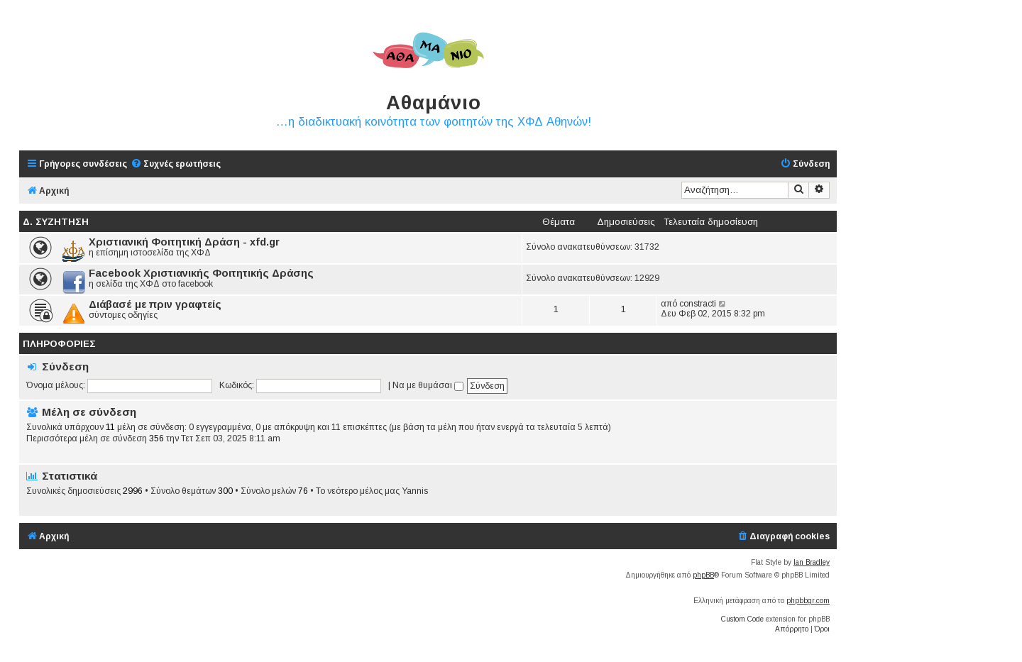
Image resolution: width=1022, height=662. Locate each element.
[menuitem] (176, 164)
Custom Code (742, 619)
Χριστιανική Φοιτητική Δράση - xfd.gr (184, 242)
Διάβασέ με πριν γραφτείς (155, 304)
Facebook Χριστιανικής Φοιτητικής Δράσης (201, 273)
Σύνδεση (65, 366)
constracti (697, 304)
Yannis (415, 491)
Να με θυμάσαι (427, 385)
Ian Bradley (811, 562)
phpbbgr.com (808, 601)
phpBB (703, 575)
